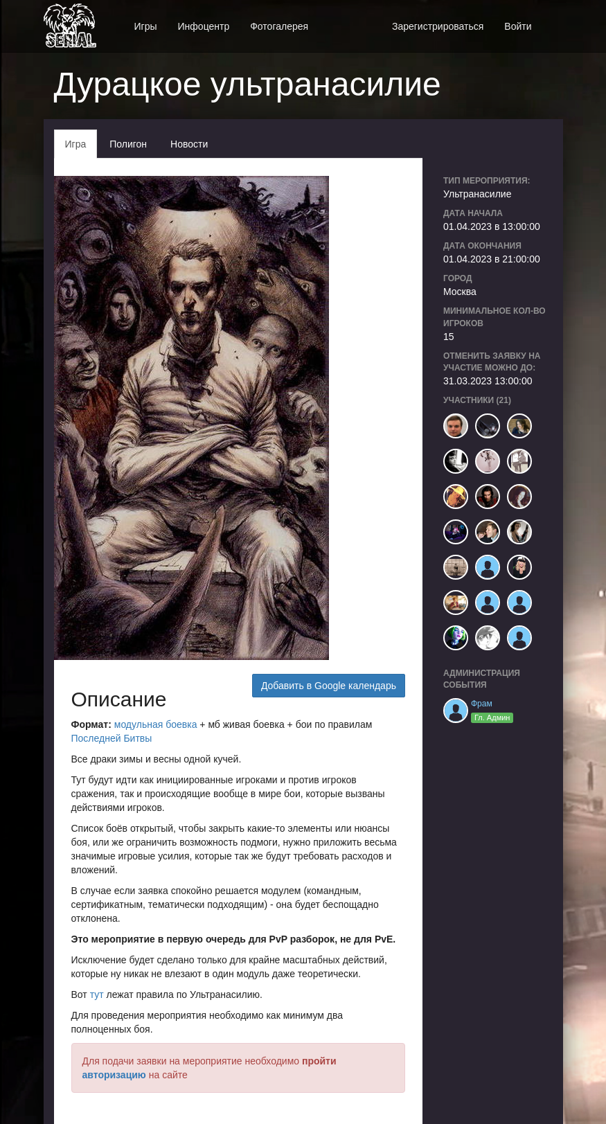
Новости (189, 144)
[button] (552, 19)
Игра (76, 144)
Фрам (481, 703)
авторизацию (114, 1074)
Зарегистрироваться (437, 26)
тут (97, 994)
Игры (145, 26)
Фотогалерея (279, 26)
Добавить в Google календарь (328, 685)
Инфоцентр (204, 26)
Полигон (128, 144)
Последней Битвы (111, 738)
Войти (517, 26)
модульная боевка (157, 724)
